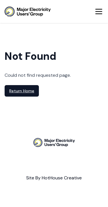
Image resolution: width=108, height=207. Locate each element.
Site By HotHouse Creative (54, 178)
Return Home (21, 90)
